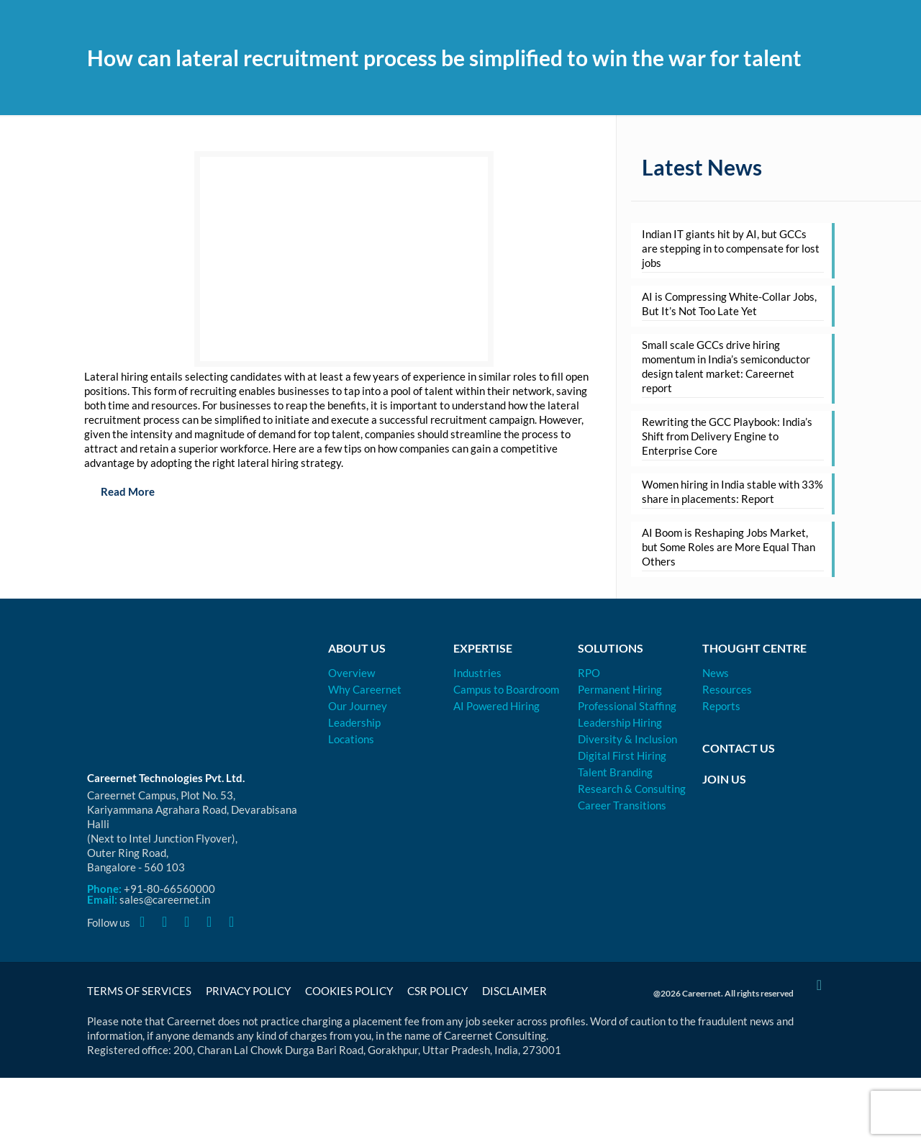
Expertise (482, 648)
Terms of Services (139, 990)
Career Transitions (622, 805)
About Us (357, 648)
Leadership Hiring (620, 722)
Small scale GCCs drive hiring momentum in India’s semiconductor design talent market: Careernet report (726, 366)
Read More (119, 491)
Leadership (354, 722)
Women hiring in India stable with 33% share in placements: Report (732, 491)
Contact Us (738, 748)
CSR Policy (437, 990)
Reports (721, 705)
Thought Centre (754, 648)
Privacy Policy (248, 990)
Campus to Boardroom (506, 689)
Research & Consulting (632, 788)
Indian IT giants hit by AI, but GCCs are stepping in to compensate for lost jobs (731, 248)
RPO (589, 672)
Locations (351, 738)
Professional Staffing (627, 705)
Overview (351, 672)
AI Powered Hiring (496, 705)
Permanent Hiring (620, 689)
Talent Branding (615, 772)
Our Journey (357, 705)
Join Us (724, 779)
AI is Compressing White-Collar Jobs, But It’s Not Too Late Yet (729, 303)
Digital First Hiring (622, 755)
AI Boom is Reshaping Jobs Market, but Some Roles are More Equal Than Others (728, 547)
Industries (477, 672)
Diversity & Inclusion (627, 738)
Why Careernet (364, 689)
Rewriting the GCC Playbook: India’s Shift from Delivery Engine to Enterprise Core (727, 436)
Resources (727, 689)
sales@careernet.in (164, 899)
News (715, 672)
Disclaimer (514, 990)
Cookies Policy (349, 990)
